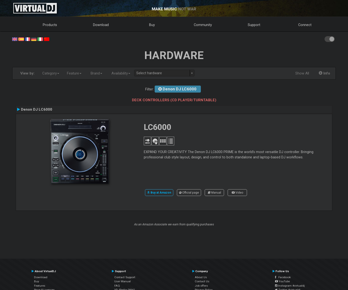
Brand (96, 73)
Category (50, 73)
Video (237, 192)
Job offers (201, 285)
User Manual (122, 281)
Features (39, 285)
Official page (189, 192)
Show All (302, 73)
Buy (152, 25)
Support (254, 25)
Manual (214, 192)
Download (101, 25)
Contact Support (124, 277)
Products (50, 25)
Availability (120, 73)
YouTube (282, 281)
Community (203, 25)
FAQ (117, 285)
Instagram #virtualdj (290, 285)
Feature (74, 73)
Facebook (283, 277)
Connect (305, 25)
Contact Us (202, 281)
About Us (201, 277)
